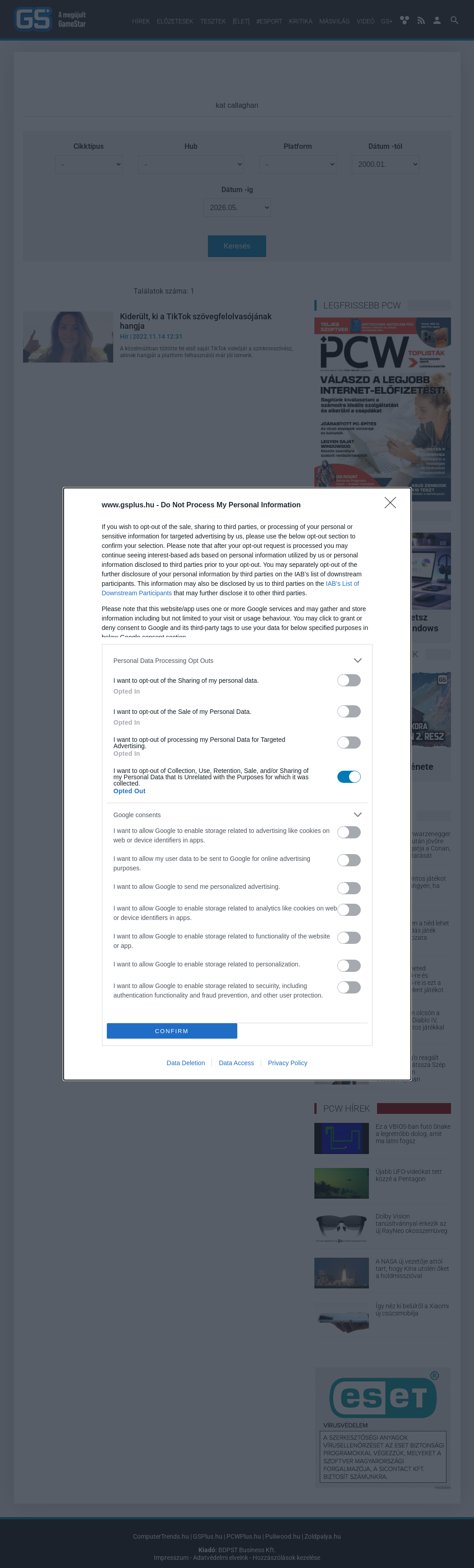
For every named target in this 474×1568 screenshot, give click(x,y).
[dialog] (237, 784)
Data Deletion (186, 1063)
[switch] (349, 680)
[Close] (393, 505)
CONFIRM (172, 1031)
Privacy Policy (287, 1063)
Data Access (236, 1063)
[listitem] (237, 660)
